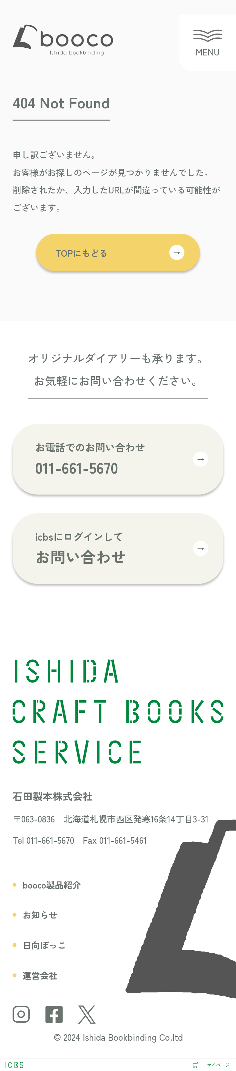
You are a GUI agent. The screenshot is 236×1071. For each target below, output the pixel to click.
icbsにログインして (121, 549)
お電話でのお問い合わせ (121, 459)
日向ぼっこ (44, 944)
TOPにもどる (119, 252)
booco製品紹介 (52, 884)
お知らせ (40, 914)
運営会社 (40, 975)
